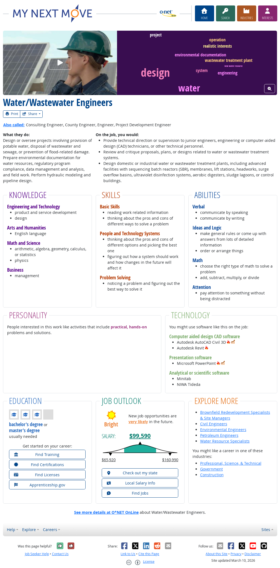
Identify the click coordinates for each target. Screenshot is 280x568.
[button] (228, 342)
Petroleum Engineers (219, 435)
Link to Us (128, 554)
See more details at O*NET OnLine (106, 512)
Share (30, 113)
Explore (29, 529)
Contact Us (60, 554)
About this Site (217, 554)
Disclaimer (252, 554)
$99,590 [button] (140, 436)
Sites (265, 529)
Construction (212, 474)
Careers (50, 529)
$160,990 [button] (170, 459)
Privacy (236, 554)
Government (211, 469)
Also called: (14, 124)
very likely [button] (138, 421)
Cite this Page (148, 554)
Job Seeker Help (37, 554)
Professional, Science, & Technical (230, 463)
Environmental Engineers (223, 429)
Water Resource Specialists (225, 441)
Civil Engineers (213, 423)
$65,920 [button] (109, 459)
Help (11, 529)
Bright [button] (111, 424)
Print (11, 113)
